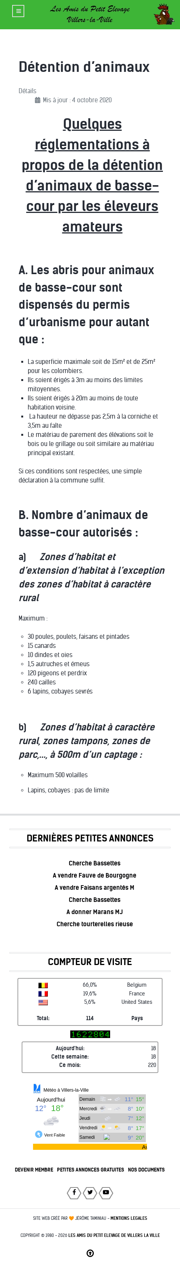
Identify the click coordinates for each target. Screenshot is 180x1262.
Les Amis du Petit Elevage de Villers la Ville (114, 1235)
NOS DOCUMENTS (146, 1170)
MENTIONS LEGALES (129, 1218)
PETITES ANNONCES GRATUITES (90, 1170)
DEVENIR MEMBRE (34, 1170)
